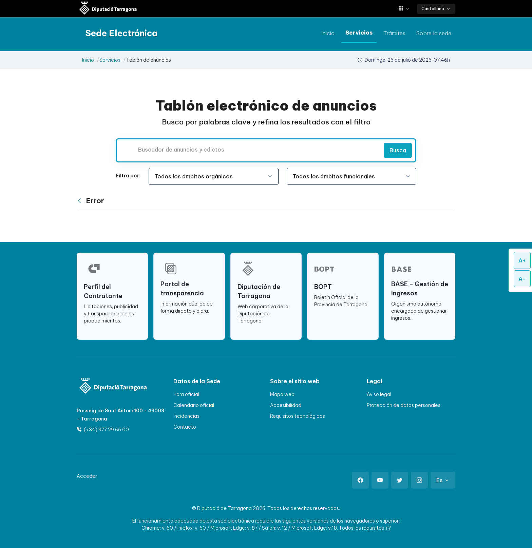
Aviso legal (379, 394)
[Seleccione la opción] (214, 176)
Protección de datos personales (403, 405)
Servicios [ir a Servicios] (359, 32)
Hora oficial (186, 394)
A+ (522, 260)
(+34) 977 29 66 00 (103, 430)
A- (522, 278)
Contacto (184, 427)
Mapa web (282, 394)
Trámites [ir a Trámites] (394, 33)
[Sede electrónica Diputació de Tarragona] (108, 8)
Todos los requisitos (365, 528)
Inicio (88, 60)
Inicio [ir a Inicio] (328, 33)
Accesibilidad (285, 405)
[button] (406, 8)
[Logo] (109, 386)
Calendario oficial (193, 405)
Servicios (109, 60)
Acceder (87, 476)
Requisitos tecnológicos (297, 416)
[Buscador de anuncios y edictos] (249, 149)
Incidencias (186, 416)
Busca (398, 150)
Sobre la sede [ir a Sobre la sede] (433, 33)
